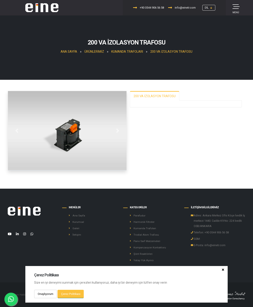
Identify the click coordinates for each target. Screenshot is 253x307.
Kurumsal (78, 221)
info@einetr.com (182, 7)
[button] (208, 8)
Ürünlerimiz (94, 51)
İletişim (77, 234)
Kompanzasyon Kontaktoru (151, 247)
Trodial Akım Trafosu (147, 234)
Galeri (76, 228)
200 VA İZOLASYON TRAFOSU (171, 51)
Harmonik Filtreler (145, 221)
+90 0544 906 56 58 (148, 7)
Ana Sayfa (69, 51)
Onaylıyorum (45, 294)
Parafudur (140, 215)
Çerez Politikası (70, 294)
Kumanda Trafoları (127, 51)
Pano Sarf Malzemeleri (148, 241)
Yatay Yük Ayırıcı (144, 260)
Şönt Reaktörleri (143, 253)
